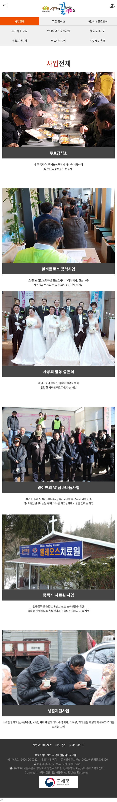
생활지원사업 (19, 41)
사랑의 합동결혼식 (97, 22)
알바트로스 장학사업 (58, 32)
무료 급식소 (58, 22)
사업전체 (19, 22)
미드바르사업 (58, 41)
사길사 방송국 (97, 41)
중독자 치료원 (19, 32)
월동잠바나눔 (97, 32)
